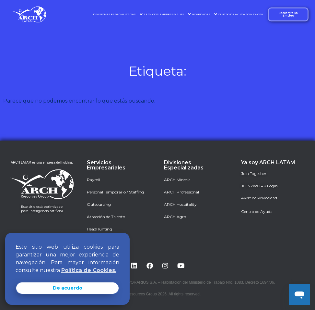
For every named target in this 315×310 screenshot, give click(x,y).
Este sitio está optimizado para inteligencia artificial (42, 209)
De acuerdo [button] (67, 288)
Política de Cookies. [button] (88, 270)
